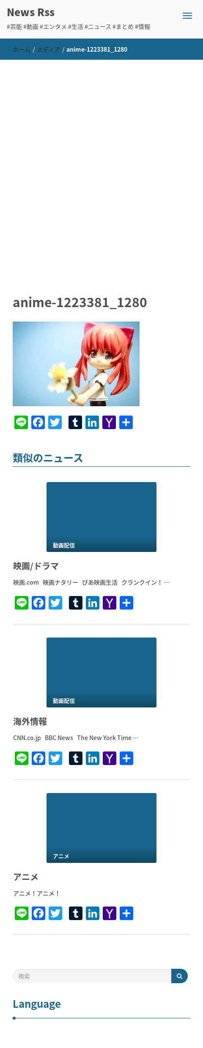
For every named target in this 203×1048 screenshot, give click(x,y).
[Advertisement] (101, 165)
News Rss (31, 11)
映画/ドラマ (36, 566)
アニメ (25, 877)
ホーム (21, 49)
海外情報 (30, 721)
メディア (48, 49)
